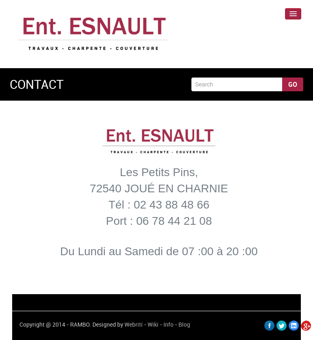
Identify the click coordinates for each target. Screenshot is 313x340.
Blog (184, 324)
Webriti (133, 324)
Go (292, 84)
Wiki (153, 324)
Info (168, 324)
